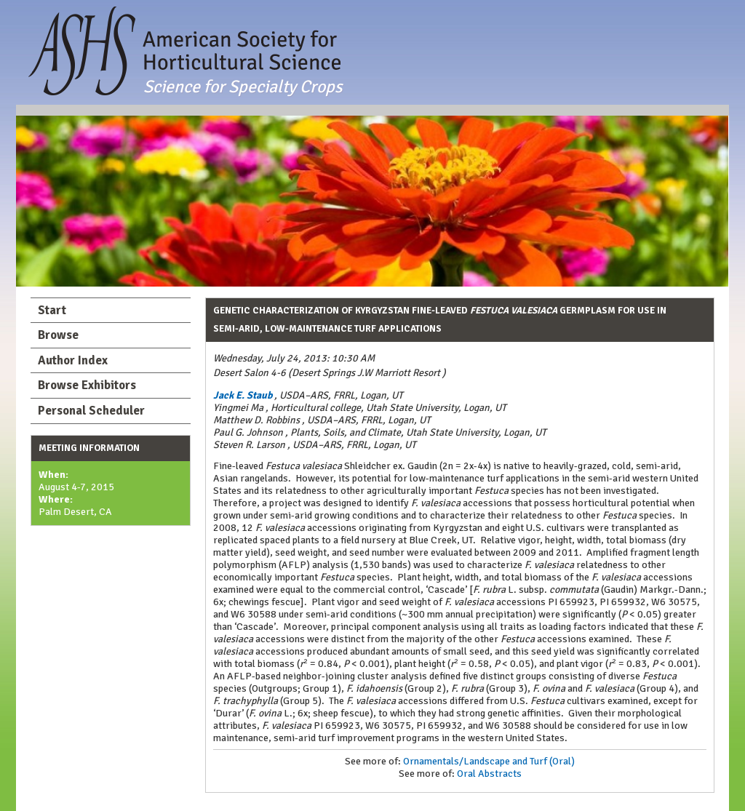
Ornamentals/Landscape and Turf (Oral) (489, 761)
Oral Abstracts (489, 773)
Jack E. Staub (242, 395)
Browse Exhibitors (87, 385)
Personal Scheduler (91, 410)
